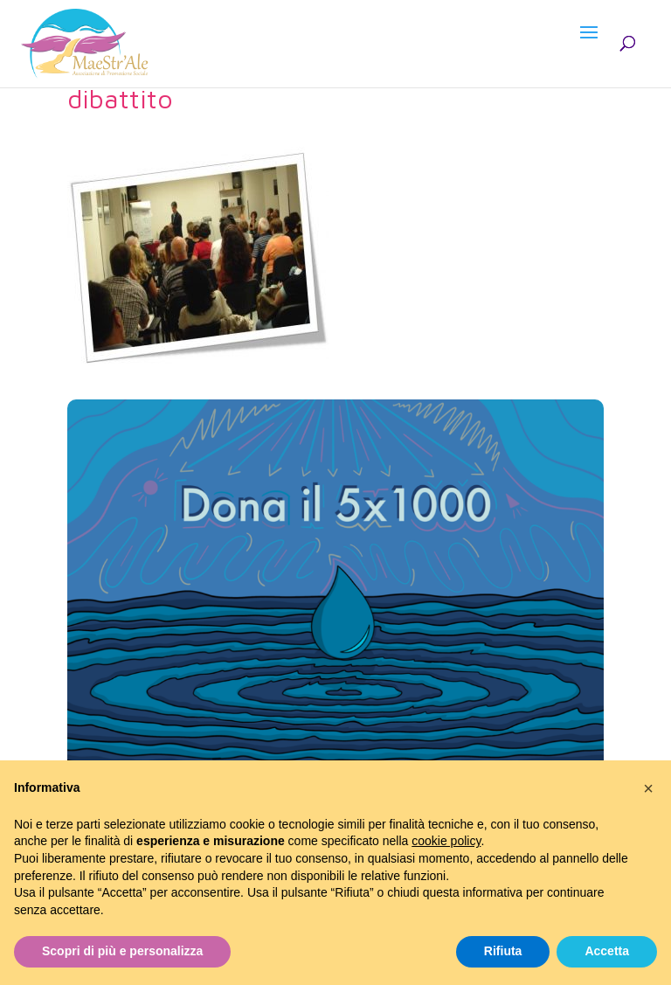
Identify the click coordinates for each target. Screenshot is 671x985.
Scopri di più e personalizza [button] (122, 951)
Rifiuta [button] (503, 951)
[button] (648, 788)
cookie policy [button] (446, 841)
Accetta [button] (607, 951)
